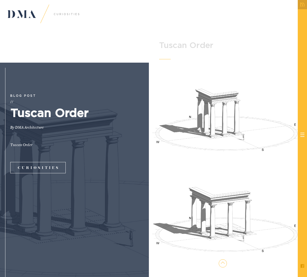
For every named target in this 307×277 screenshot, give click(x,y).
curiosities (39, 168)
